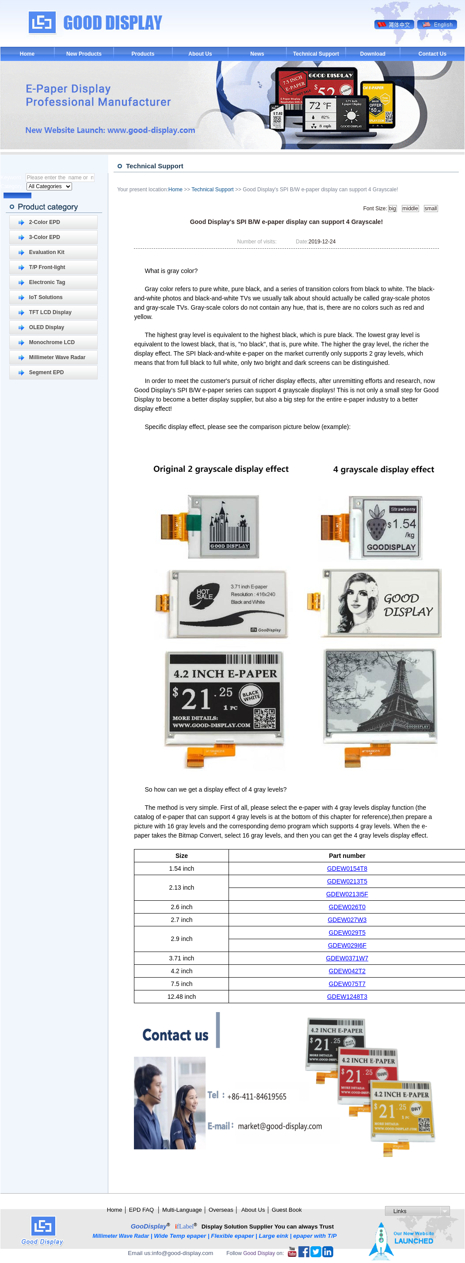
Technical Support (316, 54)
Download (372, 54)
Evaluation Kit (47, 252)
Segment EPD (46, 372)
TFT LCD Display (50, 312)
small (431, 208)
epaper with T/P (315, 1236)
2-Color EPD (44, 222)
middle (410, 208)
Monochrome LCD (52, 342)
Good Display (259, 1253)
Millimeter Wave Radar (57, 357)
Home (27, 54)
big (392, 208)
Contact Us (432, 54)
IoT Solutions (46, 297)
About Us (200, 54)
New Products (84, 54)
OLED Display (46, 327)
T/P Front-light (47, 267)
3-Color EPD (44, 237)
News (257, 54)
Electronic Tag (47, 282)
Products (142, 54)
